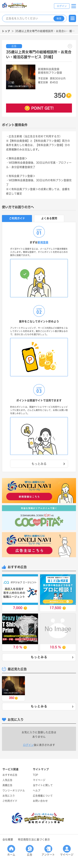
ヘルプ (36, 790)
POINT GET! (42, 108)
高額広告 (7, 785)
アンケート (48, 850)
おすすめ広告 (9, 775)
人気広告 (7, 780)
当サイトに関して (43, 785)
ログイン (62, 6)
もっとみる (52, 657)
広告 (30, 850)
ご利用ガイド (9, 801)
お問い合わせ (40, 801)
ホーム (11, 850)
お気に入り (8, 795)
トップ (6, 31)
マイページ (66, 850)
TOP (35, 775)
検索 (59, 18)
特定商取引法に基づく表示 (34, 839)
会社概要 (7, 839)
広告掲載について (43, 795)
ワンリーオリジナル (13, 790)
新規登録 (43, 242)
